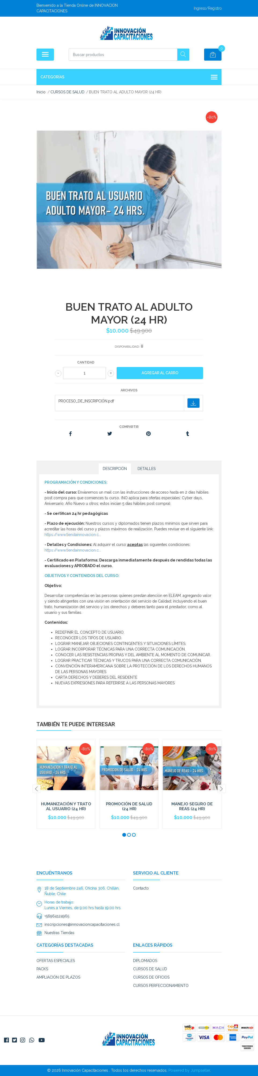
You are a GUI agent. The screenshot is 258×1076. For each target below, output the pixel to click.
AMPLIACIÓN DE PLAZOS (58, 977)
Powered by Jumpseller (189, 1070)
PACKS (42, 969)
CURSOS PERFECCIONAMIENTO (161, 985)
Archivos (129, 390)
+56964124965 (57, 916)
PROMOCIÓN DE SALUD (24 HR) (129, 806)
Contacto (141, 888)
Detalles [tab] (147, 469)
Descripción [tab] (115, 469)
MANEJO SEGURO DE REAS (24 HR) (192, 806)
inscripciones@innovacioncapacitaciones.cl (82, 924)
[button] (124, 835)
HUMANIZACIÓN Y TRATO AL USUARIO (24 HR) (66, 806)
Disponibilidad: (127, 346)
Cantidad (85, 362)
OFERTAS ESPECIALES (55, 961)
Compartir (129, 427)
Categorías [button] (129, 77)
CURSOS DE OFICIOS (151, 977)
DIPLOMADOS (145, 961)
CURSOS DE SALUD (150, 969)
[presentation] (36, 789)
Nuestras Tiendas (59, 933)
